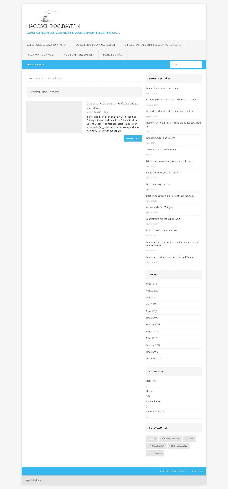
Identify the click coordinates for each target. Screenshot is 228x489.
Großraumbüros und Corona (160, 137)
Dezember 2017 (154, 358)
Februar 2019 (153, 324)
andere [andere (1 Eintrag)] (152, 438)
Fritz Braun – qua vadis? (158, 184)
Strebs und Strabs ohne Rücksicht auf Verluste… (153, 44)
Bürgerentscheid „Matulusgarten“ (95, 44)
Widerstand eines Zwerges (79, 54)
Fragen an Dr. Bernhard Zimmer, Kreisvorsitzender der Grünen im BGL (173, 244)
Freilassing (151, 380)
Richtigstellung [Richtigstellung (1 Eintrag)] (178, 446)
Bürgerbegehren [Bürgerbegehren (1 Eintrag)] (170, 438)
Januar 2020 (152, 317)
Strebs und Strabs (155, 411)
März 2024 (151, 283)
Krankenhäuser (153, 401)
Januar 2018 (152, 351)
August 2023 (152, 290)
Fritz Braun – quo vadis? (40, 54)
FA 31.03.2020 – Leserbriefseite (161, 230)
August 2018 (152, 331)
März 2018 (151, 338)
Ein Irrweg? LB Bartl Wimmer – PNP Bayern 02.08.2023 (173, 99)
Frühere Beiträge (113, 54)
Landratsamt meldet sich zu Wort (163, 218)
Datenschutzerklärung (173, 471)
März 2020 (151, 311)
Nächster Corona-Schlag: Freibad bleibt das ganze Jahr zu (173, 124)
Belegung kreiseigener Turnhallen (46, 44)
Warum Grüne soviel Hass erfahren (163, 87)
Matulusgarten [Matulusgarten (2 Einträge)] (156, 446)
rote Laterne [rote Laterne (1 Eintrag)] (155, 453)
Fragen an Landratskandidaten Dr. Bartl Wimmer (170, 257)
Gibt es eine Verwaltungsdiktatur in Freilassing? (169, 161)
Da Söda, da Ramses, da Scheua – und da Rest (170, 111)
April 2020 (151, 304)
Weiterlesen (132, 138)
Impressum (197, 471)
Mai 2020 (150, 297)
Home (149, 391)
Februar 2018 (153, 345)
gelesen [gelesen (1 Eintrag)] (189, 438)
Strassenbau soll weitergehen (161, 149)
